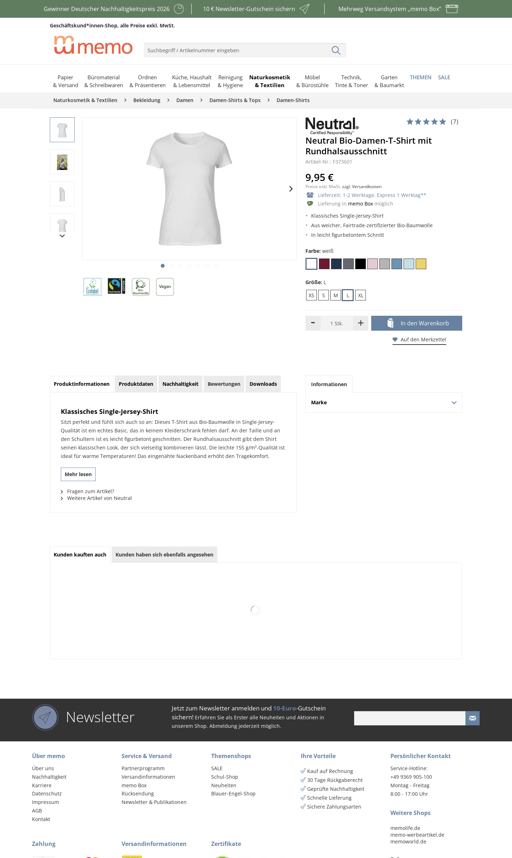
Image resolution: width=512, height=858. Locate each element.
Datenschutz (47, 793)
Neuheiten (223, 785)
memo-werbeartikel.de (417, 834)
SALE (217, 768)
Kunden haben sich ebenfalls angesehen (164, 554)
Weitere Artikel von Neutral (96, 498)
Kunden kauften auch (80, 554)
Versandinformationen (148, 776)
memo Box (360, 203)
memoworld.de (408, 841)
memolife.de (405, 828)
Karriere (42, 785)
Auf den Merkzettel (419, 339)
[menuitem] (245, 47)
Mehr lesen (78, 474)
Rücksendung (138, 793)
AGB (37, 810)
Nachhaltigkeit (49, 776)
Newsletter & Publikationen (154, 802)
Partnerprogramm (143, 768)
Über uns (43, 768)
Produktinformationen (82, 383)
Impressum (45, 802)
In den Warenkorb (418, 323)
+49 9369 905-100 (411, 776)
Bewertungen (224, 383)
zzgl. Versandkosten (362, 186)
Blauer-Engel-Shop (233, 793)
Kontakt (41, 819)
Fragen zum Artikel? (87, 491)
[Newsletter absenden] (472, 718)
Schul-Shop (224, 776)
